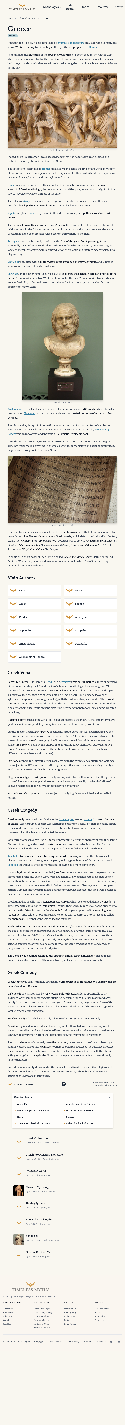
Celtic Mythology (41, 1316)
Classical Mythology (43, 1312)
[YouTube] (119, 1341)
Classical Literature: (25, 1097)
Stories (86, 7)
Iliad (49, 681)
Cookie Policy (73, 1341)
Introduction (70, 1309)
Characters (8, 1312)
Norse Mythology (41, 1309)
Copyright (38, 1341)
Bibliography (70, 1316)
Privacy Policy (55, 1341)
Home (10, 18)
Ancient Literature (24, 1084)
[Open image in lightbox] (62, 110)
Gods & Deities (71, 7)
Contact (87, 1341)
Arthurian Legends (42, 1320)
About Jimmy (70, 1312)
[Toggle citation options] (63, 1083)
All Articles (8, 1316)
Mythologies (52, 7)
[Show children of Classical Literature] (38, 18)
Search (6, 1320)
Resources (103, 7)
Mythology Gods (41, 1324)
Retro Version (70, 1324)
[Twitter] (111, 1341)
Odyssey (65, 681)
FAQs (66, 1320)
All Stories (8, 1309)
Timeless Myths (102, 1309)
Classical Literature (28, 18)
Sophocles (14, 864)
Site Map (7, 1324)
